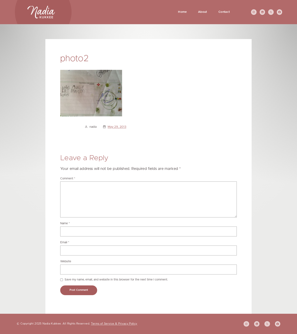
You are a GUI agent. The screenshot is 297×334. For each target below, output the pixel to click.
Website (65, 261)
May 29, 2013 (117, 126)
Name (65, 223)
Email (64, 242)
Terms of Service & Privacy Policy (114, 323)
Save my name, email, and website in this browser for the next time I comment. (116, 279)
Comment (67, 178)
